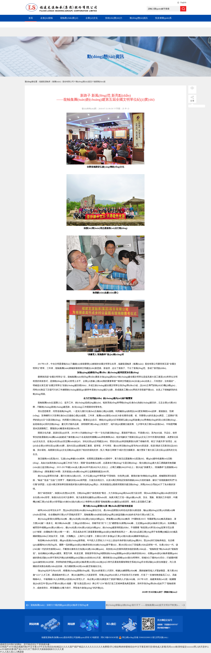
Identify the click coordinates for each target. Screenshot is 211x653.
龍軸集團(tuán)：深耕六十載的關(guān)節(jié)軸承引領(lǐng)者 (60, 605)
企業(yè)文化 (92, 18)
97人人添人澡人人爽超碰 (12, 652)
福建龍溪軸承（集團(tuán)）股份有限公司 (56, 82)
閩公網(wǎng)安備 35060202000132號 (137, 637)
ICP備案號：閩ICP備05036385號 (104, 637)
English (183, 2)
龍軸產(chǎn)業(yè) (69, 18)
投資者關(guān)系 (163, 18)
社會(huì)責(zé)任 (71, 24)
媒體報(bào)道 (100, 82)
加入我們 (90, 24)
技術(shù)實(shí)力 (113, 18)
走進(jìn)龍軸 (46, 18)
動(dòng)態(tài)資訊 (139, 18)
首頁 (31, 18)
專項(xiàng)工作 (47, 24)
